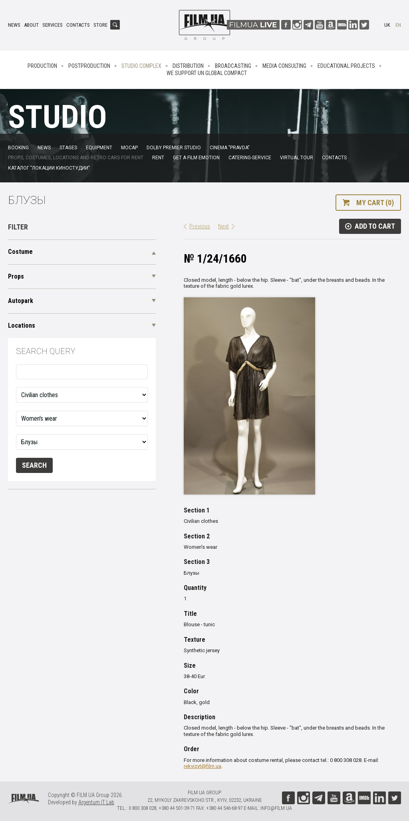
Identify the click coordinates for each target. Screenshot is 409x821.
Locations (21, 325)
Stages (68, 147)
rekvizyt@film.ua (202, 766)
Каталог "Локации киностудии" (49, 168)
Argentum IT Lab (96, 802)
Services (52, 25)
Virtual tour (296, 157)
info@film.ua (276, 808)
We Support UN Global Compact (207, 73)
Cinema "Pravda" (230, 147)
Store (100, 25)
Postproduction (89, 66)
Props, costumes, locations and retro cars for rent (75, 157)
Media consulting (284, 66)
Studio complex (141, 66)
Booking (18, 147)
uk (387, 25)
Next (223, 226)
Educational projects (346, 66)
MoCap (129, 147)
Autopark (20, 301)
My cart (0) (375, 202)
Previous (199, 226)
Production (42, 66)
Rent (158, 157)
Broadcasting (233, 66)
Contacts (78, 25)
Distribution (188, 66)
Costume (20, 251)
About (31, 25)
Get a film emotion (196, 157)
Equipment (99, 147)
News (14, 25)
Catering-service (249, 157)
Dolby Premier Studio (174, 147)
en (398, 25)
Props (16, 276)
